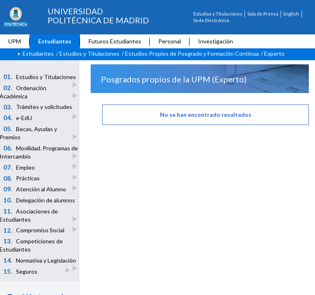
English (291, 13)
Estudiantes (54, 41)
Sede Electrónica (211, 20)
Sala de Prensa (262, 13)
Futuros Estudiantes (115, 41)
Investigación (215, 41)
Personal (169, 41)
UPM (14, 41)
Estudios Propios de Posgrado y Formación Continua (192, 53)
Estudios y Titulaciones (217, 13)
